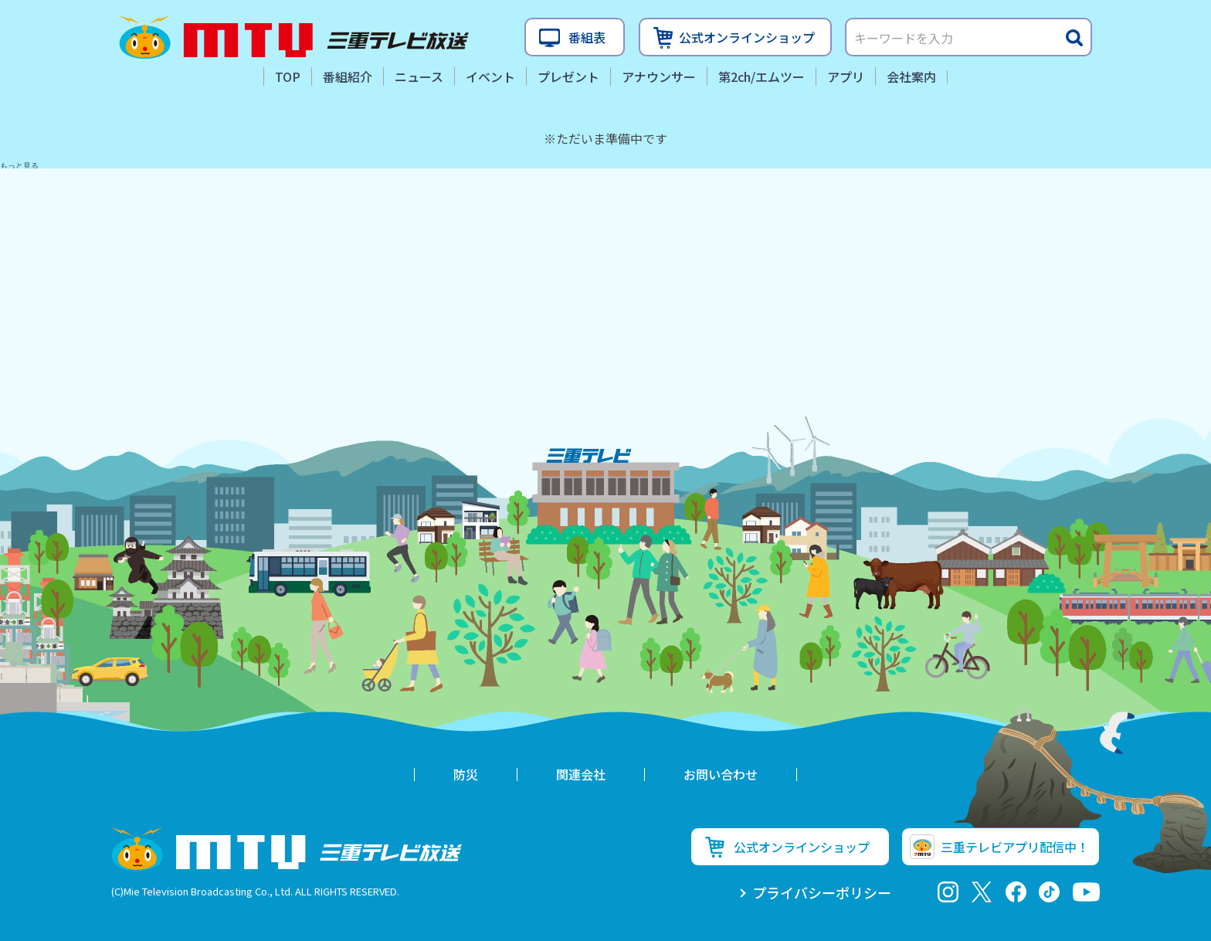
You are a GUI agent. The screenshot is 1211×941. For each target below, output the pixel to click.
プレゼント (568, 76)
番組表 (587, 37)
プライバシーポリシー (821, 892)
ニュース (419, 76)
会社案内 (911, 76)
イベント (490, 76)
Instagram (948, 892)
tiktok (1049, 892)
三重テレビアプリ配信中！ (1015, 846)
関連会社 (581, 774)
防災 (465, 774)
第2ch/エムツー (761, 76)
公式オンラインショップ (747, 37)
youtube (1086, 892)
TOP (287, 76)
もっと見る (19, 165)
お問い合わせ (721, 774)
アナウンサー (659, 76)
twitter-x (982, 892)
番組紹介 (347, 76)
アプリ (845, 76)
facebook (1016, 892)
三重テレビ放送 (294, 37)
